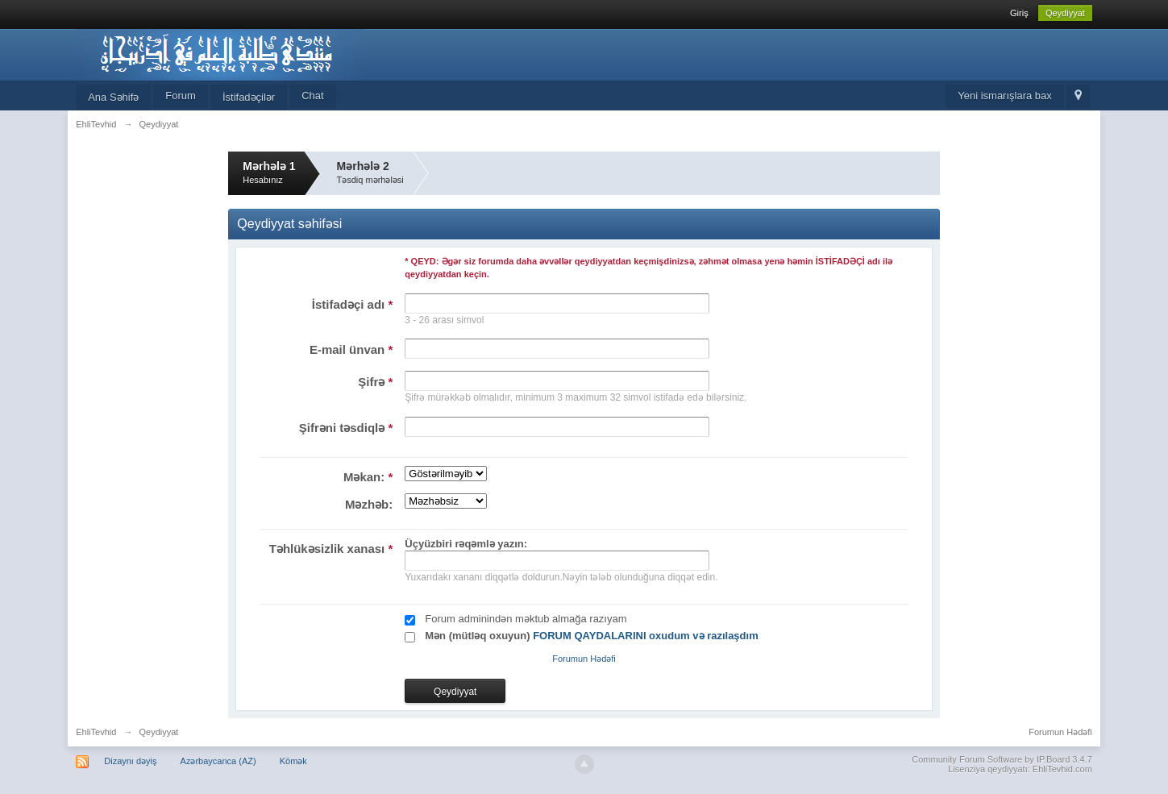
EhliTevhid (96, 732)
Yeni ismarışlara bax (1005, 95)
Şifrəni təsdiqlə (346, 427)
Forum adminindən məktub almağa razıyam (525, 619)
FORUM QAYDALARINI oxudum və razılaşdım (646, 636)
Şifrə (375, 382)
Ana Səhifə (113, 97)
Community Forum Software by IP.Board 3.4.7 (1002, 759)
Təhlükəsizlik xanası (331, 548)
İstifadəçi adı (352, 304)
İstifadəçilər (248, 97)
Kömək (293, 761)
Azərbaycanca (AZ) (218, 761)
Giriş (1019, 13)
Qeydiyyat (1065, 13)
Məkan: (368, 477)
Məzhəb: (369, 504)
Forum (180, 95)
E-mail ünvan (351, 349)
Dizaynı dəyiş (130, 761)
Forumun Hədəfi (584, 658)
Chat (312, 95)
